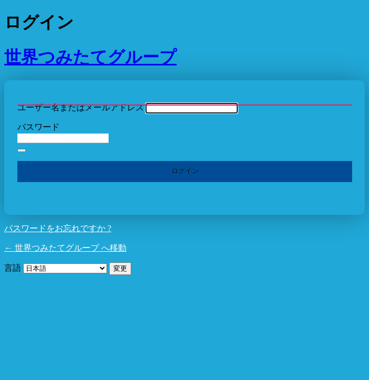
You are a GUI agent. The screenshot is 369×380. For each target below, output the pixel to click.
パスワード (38, 126)
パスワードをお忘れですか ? (57, 228)
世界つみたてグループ (90, 57)
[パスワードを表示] (21, 150)
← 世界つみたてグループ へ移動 (65, 247)
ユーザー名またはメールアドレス (80, 107)
